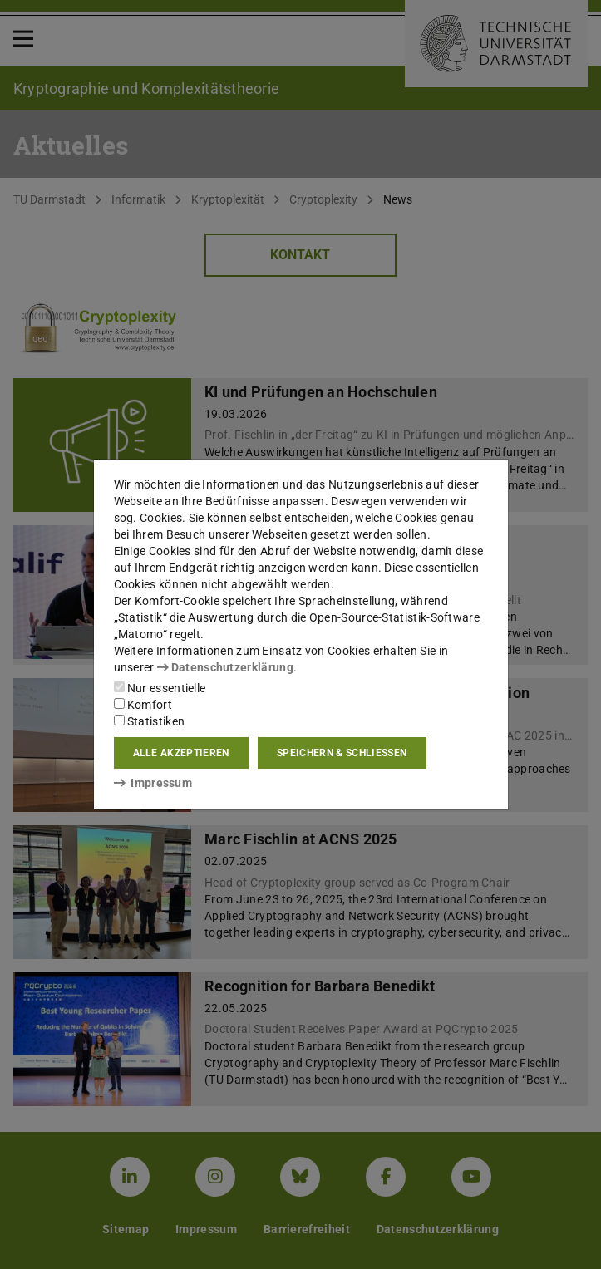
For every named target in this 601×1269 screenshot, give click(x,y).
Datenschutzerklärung (225, 667)
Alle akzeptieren (181, 753)
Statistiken (149, 721)
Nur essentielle (160, 688)
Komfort (143, 704)
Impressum (153, 782)
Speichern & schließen (341, 753)
